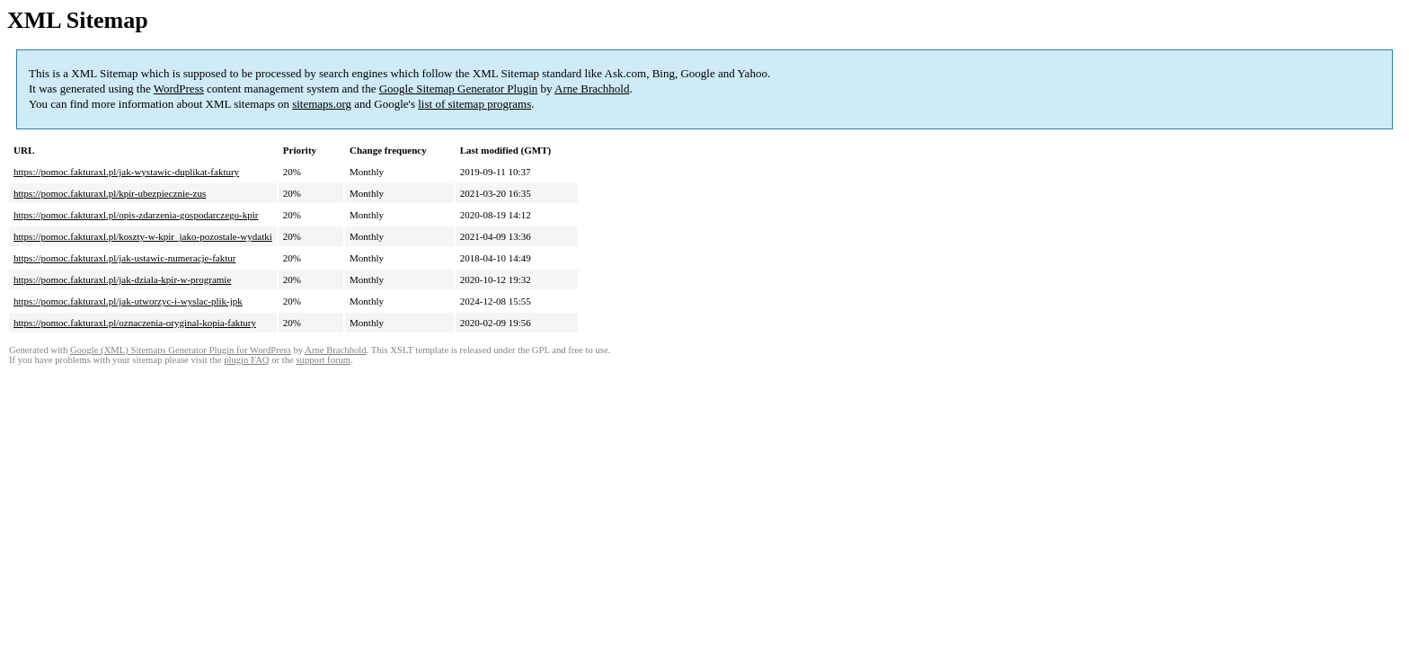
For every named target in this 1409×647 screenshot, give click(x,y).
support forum (323, 360)
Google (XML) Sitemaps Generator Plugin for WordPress (180, 350)
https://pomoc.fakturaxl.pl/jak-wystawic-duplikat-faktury (126, 171)
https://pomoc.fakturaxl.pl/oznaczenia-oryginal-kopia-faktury (134, 322)
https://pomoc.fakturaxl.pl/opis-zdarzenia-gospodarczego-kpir (135, 214)
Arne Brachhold (591, 88)
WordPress (179, 88)
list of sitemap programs (474, 104)
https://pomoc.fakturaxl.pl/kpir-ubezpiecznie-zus (109, 193)
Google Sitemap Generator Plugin (458, 88)
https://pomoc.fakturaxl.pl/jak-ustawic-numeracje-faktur (124, 258)
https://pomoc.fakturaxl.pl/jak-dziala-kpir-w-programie (122, 279)
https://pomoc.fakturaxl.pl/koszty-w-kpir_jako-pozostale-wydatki (142, 236)
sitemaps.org (321, 104)
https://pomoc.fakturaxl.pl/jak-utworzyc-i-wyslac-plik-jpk (128, 301)
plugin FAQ (246, 360)
